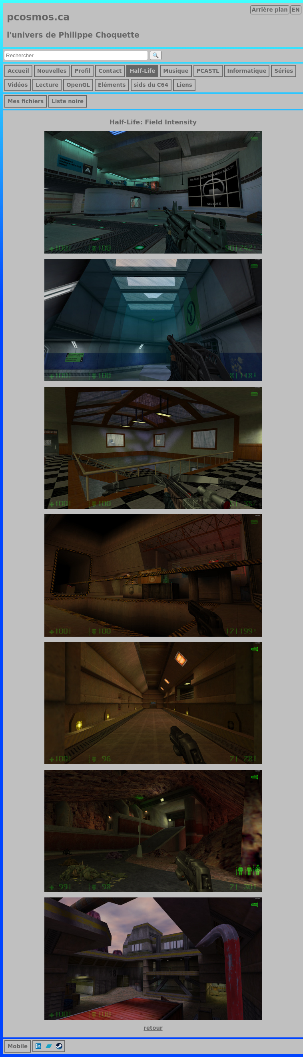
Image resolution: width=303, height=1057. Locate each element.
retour (153, 1028)
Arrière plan (270, 10)
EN (296, 10)
